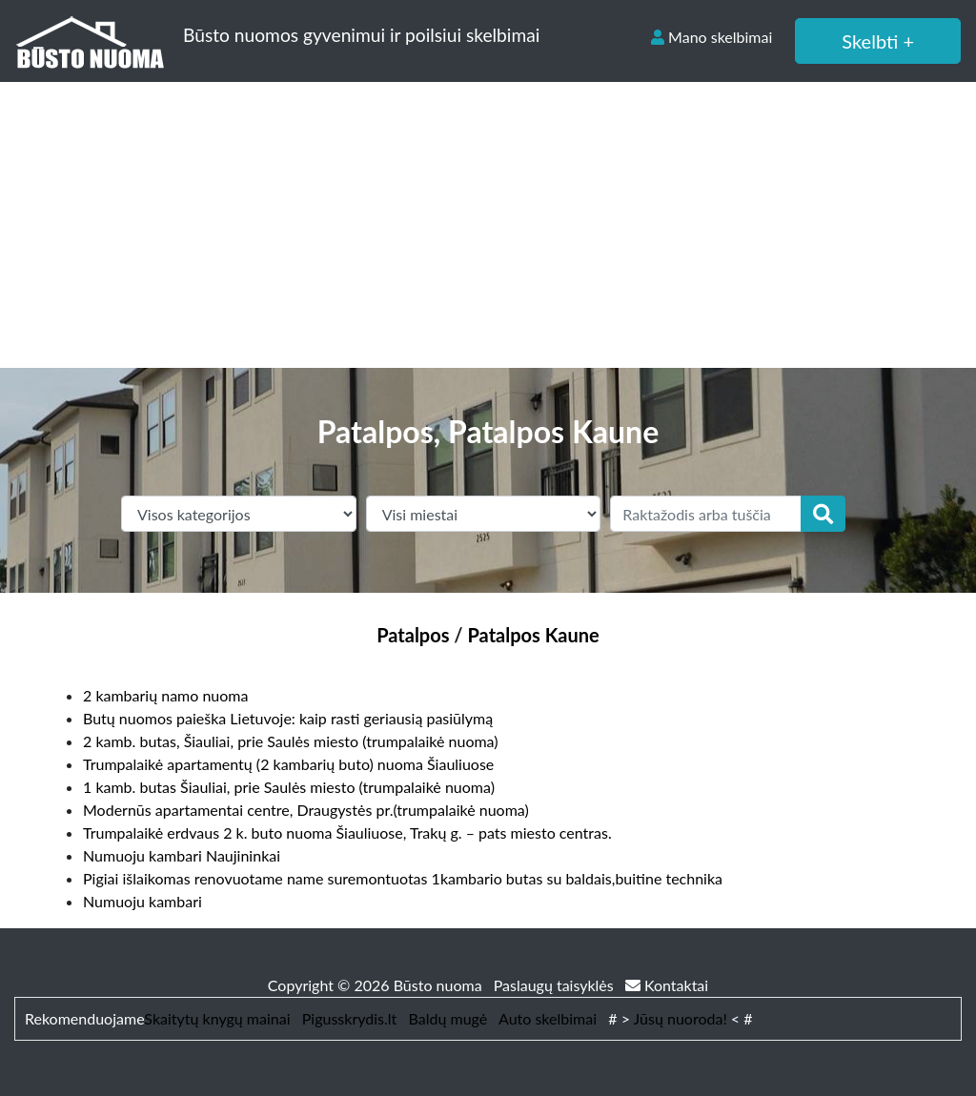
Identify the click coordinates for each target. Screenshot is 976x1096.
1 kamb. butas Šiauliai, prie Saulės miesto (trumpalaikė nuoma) (289, 787)
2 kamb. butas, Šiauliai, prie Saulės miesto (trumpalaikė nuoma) (290, 741)
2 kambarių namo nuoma (165, 695)
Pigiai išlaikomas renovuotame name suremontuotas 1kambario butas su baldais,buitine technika (402, 878)
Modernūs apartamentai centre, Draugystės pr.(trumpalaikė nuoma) (306, 810)
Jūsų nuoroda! (680, 1018)
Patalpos (412, 634)
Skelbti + (878, 41)
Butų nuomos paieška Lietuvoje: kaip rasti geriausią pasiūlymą (288, 718)
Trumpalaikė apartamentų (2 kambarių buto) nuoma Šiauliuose (288, 764)
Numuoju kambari (142, 901)
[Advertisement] (488, 224)
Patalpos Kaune (534, 634)
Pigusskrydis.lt (349, 1018)
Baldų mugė (448, 1018)
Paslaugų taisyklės (556, 985)
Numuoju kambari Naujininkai (181, 855)
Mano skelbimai (711, 37)
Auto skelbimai (547, 1018)
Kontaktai (666, 985)
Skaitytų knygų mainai (217, 1018)
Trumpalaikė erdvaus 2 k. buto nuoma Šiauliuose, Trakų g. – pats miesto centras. (347, 832)
